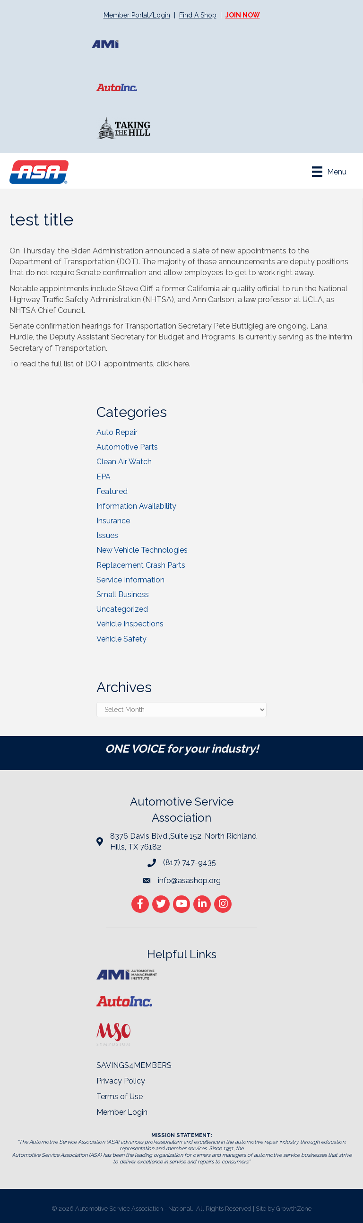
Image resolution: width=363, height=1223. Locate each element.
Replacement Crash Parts (140, 565)
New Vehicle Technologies (142, 550)
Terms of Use (119, 1096)
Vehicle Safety (121, 638)
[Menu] (329, 172)
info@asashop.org (189, 880)
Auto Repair (117, 432)
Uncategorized (122, 609)
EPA (103, 476)
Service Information (130, 579)
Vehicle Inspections (130, 623)
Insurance (113, 520)
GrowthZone (293, 1208)
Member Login (121, 1112)
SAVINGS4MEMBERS (134, 1065)
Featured (112, 491)
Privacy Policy (120, 1080)
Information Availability (136, 506)
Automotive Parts (127, 446)
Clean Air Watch (124, 461)
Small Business (122, 594)
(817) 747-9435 (189, 862)
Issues (107, 535)
